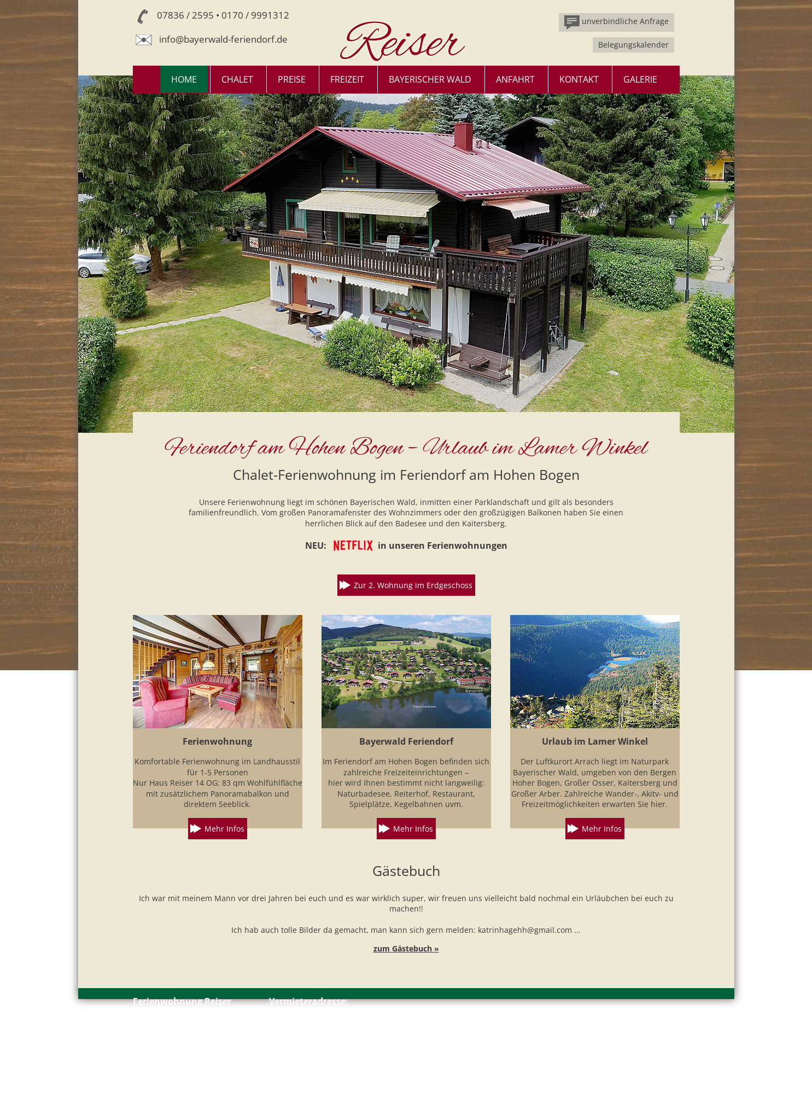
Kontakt (579, 79)
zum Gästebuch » (406, 948)
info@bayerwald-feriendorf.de (223, 39)
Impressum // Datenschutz (181, 1068)
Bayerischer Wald (430, 79)
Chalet (237, 79)
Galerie (640, 79)
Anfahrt (515, 79)
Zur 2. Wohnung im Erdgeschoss (413, 585)
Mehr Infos (224, 828)
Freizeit (347, 79)
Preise (292, 79)
